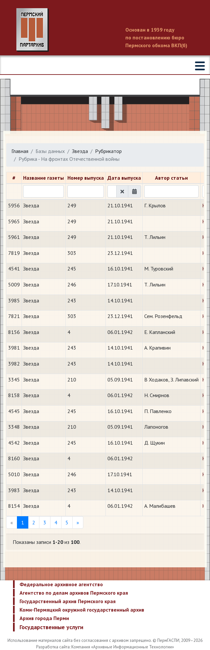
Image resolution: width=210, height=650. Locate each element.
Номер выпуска (85, 177)
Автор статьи (171, 177)
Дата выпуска (124, 177)
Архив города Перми (44, 618)
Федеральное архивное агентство (61, 584)
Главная (19, 151)
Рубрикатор (108, 151)
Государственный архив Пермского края (68, 601)
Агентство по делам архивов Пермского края (74, 592)
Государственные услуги (51, 627)
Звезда (80, 151)
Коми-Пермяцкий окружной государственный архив (82, 609)
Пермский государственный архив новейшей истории (105, 30)
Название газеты (43, 177)
